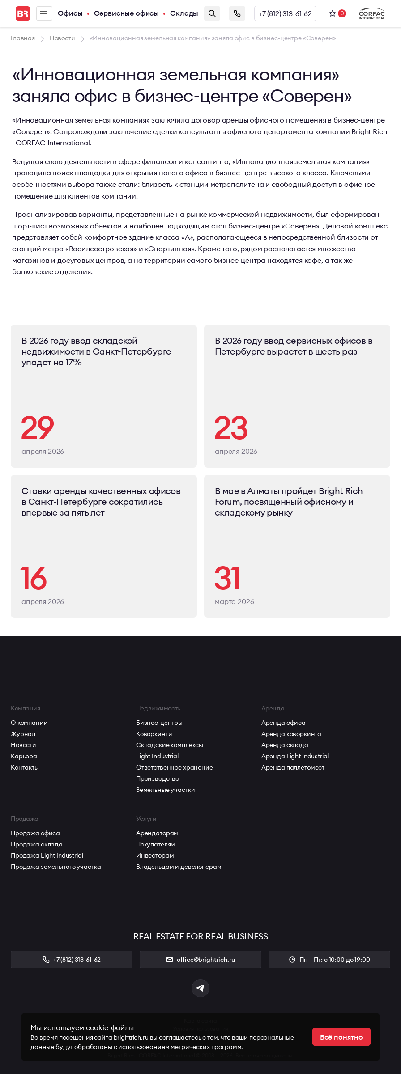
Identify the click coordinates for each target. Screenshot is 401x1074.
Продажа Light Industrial (47, 855)
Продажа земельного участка (56, 867)
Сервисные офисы (126, 13)
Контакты (25, 767)
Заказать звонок (237, 13)
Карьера (24, 756)
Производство (157, 778)
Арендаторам (157, 833)
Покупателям (155, 844)
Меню (43, 13)
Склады (184, 13)
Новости (23, 745)
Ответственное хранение (174, 767)
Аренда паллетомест (292, 767)
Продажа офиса (35, 833)
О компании (29, 723)
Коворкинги (154, 734)
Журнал (23, 734)
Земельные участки (165, 790)
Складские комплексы (169, 745)
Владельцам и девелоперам (179, 867)
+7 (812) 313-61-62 (285, 13)
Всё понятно (341, 1036)
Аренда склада (284, 745)
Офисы (70, 13)
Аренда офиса (283, 723)
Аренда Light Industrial (295, 756)
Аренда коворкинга (291, 734)
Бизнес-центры (159, 723)
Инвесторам (155, 855)
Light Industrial (157, 756)
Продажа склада (37, 844)
